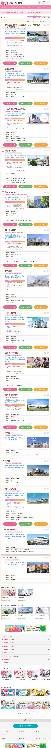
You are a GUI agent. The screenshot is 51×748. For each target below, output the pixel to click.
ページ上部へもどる (25, 720)
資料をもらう (10, 389)
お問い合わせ (21, 731)
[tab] (25, 636)
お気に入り (38, 7)
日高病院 (6, 433)
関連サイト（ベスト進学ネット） (41, 739)
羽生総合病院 (5, 597)
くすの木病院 (10, 313)
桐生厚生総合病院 (10, 530)
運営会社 (20, 735)
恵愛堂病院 (9, 69)
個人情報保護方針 (5, 735)
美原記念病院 (10, 192)
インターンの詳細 (25, 63)
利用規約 (37, 731)
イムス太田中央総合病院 (15, 109)
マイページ (46, 7)
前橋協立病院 (10, 151)
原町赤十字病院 (11, 353)
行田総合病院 (21, 597)
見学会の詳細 (40, 63)
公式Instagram (5, 738)
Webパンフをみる (10, 63)
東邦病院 (8, 271)
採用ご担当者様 (39, 735)
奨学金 (21, 7)
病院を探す (4, 7)
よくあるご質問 (5, 731)
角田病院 (6, 461)
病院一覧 (29, 7)
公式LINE (22, 738)
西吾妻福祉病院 (11, 395)
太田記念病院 (10, 489)
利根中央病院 (10, 230)
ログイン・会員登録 (26, 725)
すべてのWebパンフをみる (35, 17)
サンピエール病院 (10, 558)
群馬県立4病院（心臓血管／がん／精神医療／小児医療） (22, 26)
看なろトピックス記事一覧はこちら (25, 713)
